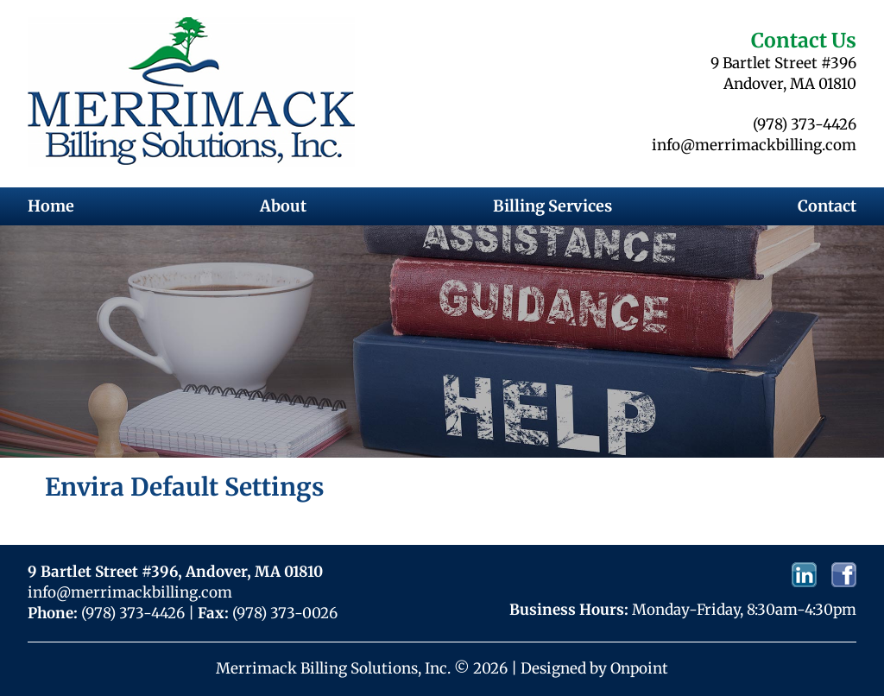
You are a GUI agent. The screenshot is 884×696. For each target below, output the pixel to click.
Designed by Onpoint (594, 668)
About (283, 206)
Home (51, 206)
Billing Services (552, 206)
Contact (827, 206)
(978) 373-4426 (804, 124)
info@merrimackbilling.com (754, 145)
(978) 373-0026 (285, 613)
